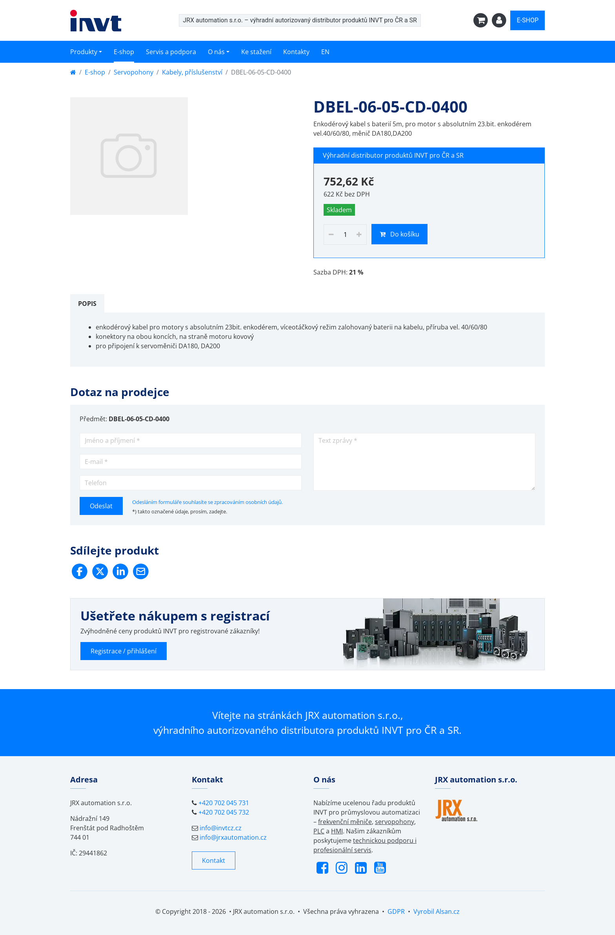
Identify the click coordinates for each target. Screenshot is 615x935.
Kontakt (213, 860)
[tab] (87, 303)
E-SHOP (528, 20)
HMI (337, 831)
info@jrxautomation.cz (233, 837)
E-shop (124, 51)
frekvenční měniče (345, 821)
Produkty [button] (83, 51)
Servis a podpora (171, 51)
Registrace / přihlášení (123, 651)
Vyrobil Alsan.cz (436, 911)
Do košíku (399, 234)
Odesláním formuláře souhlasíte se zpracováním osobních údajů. (207, 502)
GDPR (396, 911)
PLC (318, 831)
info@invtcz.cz (221, 828)
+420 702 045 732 (223, 812)
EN (325, 51)
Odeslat (101, 506)
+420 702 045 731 (223, 803)
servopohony (394, 821)
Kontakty (296, 51)
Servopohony (133, 72)
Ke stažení (256, 51)
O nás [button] (216, 51)
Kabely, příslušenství (192, 72)
